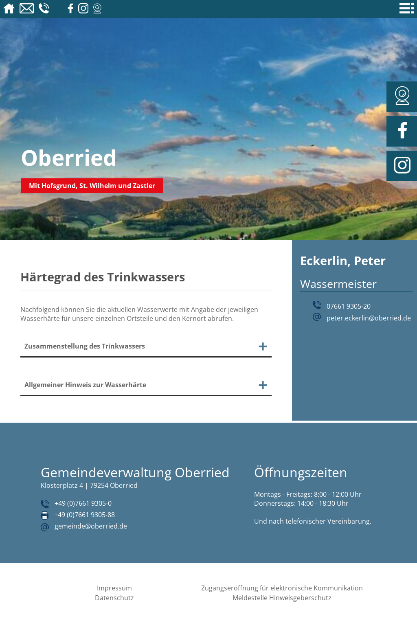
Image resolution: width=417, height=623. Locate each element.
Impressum (114, 588)
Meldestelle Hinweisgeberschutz (282, 597)
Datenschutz (114, 597)
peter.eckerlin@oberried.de (369, 318)
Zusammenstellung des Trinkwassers (84, 346)
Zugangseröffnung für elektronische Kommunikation (282, 588)
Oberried (69, 157)
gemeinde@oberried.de (91, 526)
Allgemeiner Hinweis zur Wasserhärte (85, 384)
